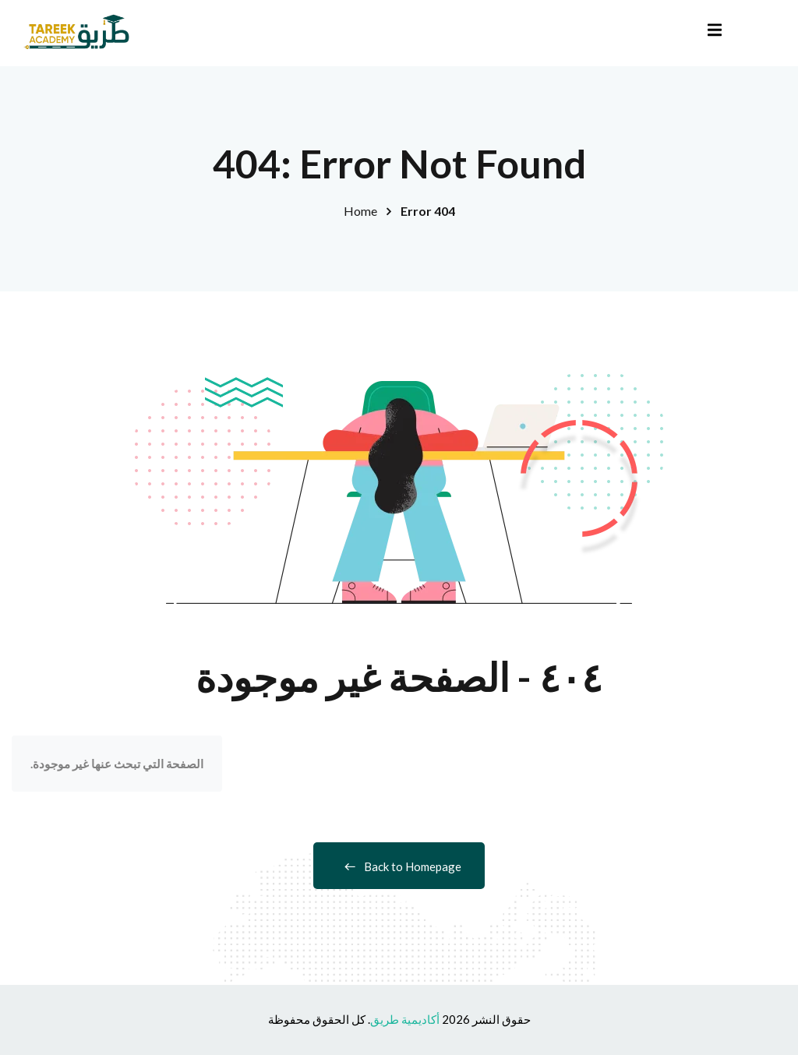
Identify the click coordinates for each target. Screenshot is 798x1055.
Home (360, 210)
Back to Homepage (399, 866)
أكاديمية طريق (405, 1019)
